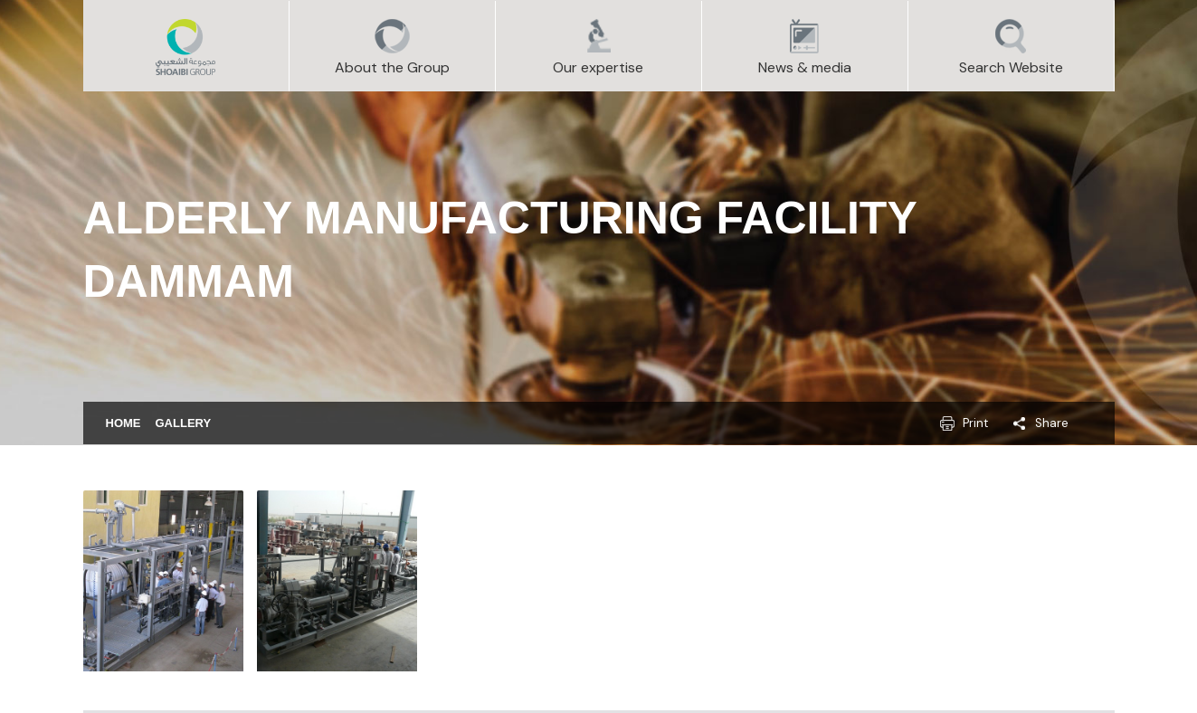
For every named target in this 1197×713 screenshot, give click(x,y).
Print (975, 423)
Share (1052, 423)
